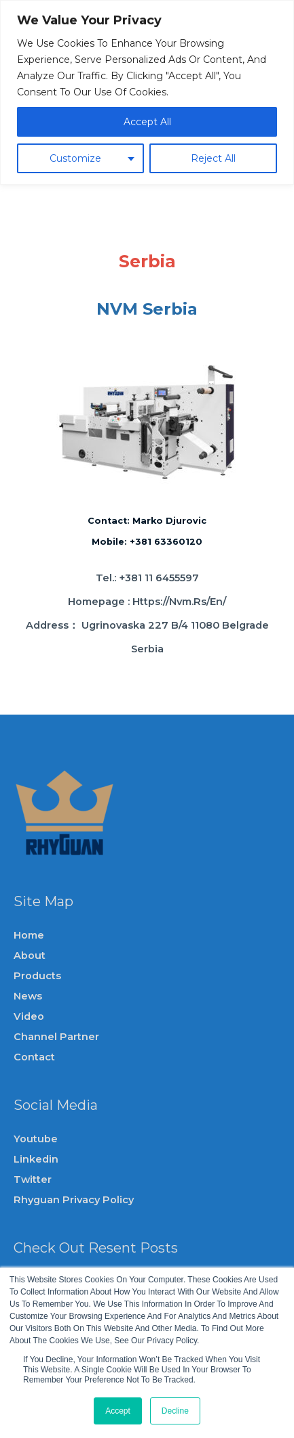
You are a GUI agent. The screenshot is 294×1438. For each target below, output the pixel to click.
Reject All (213, 158)
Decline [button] (175, 1411)
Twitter (33, 1179)
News (28, 996)
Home (29, 935)
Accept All (147, 122)
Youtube (36, 1139)
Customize (75, 158)
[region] (147, 92)
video (29, 1016)
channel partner (56, 1037)
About (29, 955)
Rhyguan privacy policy (74, 1200)
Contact (34, 1057)
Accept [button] (117, 1411)
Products (37, 976)
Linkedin (36, 1159)
